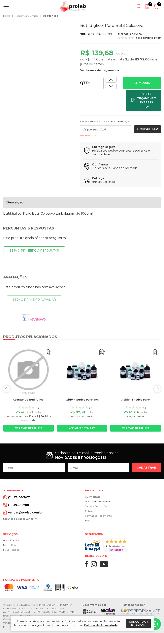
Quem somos (92, 496)
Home (6, 15)
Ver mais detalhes (28, 428)
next (157, 388)
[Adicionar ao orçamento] (143, 100)
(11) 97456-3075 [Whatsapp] (19, 497)
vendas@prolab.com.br (25, 512)
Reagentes (50, 15)
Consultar (147, 129)
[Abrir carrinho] (156, 7)
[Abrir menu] (7, 7)
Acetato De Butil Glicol (28, 399)
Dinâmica (135, 34)
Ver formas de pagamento (99, 70)
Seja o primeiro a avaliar (34, 299)
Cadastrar (146, 467)
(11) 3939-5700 (18, 505)
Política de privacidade (98, 501)
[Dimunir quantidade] (111, 80)
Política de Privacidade (101, 625)
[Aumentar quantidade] (111, 86)
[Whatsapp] (155, 624)
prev (6, 388)
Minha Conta (10, 545)
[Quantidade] (98, 83)
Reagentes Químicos (26, 15)
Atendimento (10, 540)
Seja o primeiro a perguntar (34, 250)
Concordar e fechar (138, 623)
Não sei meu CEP (89, 135)
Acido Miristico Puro (135, 399)
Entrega (89, 511)
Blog (87, 520)
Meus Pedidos (11, 549)
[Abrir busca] (139, 7)
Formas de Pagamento (98, 515)
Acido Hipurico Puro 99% (82, 399)
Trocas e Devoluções (96, 506)
